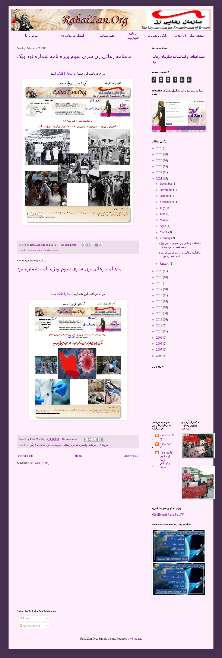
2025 (159, 154)
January (165, 263)
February (165, 238)
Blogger (136, 638)
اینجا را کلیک (65, 73)
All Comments (30, 625)
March (164, 232)
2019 (159, 277)
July (162, 208)
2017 (159, 289)
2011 (159, 325)
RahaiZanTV (166, 445)
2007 (159, 349)
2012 (159, 319)
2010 (159, 331)
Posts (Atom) (41, 463)
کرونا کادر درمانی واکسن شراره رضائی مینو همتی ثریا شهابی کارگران (67, 444)
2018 (159, 283)
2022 (159, 172)
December (166, 183)
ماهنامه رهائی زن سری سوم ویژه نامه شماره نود (69, 268)
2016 (159, 295)
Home (78, 455)
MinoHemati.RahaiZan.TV (168, 514)
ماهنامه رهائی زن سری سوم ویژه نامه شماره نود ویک (74, 56)
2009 (159, 337)
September (166, 201)
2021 (159, 178)
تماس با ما (31, 35)
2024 (159, 160)
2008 (159, 343)
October (165, 195)
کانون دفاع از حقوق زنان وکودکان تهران (166, 459)
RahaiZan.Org (167, 437)
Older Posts (131, 455)
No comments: (69, 244)
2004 (159, 355)
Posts (24, 618)
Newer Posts (25, 455)
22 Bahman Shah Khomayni (42, 250)
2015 (159, 301)
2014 (159, 307)
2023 (159, 166)
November (166, 189)
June (163, 214)
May (163, 220)
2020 (159, 271)
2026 (159, 148)
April (163, 226)
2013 (159, 313)
